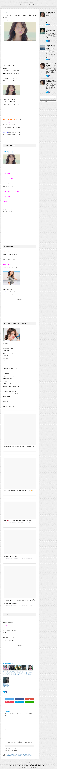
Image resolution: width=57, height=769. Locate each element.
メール (6, 733)
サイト (6, 737)
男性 (14, 7)
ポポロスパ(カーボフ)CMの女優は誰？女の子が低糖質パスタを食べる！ (18, 673)
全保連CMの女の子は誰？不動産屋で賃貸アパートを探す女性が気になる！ (20, 755)
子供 (23, 7)
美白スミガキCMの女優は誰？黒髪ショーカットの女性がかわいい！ (51, 65)
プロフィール (29, 762)
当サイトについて (23, 762)
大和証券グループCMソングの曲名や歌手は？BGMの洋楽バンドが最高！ (51, 47)
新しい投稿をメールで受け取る (11, 750)
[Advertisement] (20, 53)
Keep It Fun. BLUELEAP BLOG (28, 2)
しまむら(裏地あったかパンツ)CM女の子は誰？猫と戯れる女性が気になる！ (12, 673)
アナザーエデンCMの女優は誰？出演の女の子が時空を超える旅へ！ (30, 673)
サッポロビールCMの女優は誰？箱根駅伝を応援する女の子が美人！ (51, 82)
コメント (6, 715)
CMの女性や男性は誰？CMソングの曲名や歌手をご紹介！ (28, 767)
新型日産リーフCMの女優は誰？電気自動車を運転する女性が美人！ (6, 685)
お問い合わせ (34, 762)
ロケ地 (50, 7)
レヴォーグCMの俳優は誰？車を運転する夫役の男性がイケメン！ (51, 14)
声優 (32, 7)
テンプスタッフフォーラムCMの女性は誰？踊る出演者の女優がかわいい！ (6, 673)
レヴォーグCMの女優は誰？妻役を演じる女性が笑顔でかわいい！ (51, 30)
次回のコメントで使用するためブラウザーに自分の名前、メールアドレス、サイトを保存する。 (19, 743)
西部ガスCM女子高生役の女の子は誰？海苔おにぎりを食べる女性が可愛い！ (24, 673)
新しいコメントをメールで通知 (11, 748)
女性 (5, 7)
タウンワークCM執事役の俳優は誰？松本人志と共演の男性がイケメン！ (19, 754)
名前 (6, 729)
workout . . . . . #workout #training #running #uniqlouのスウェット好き (18, 520)
